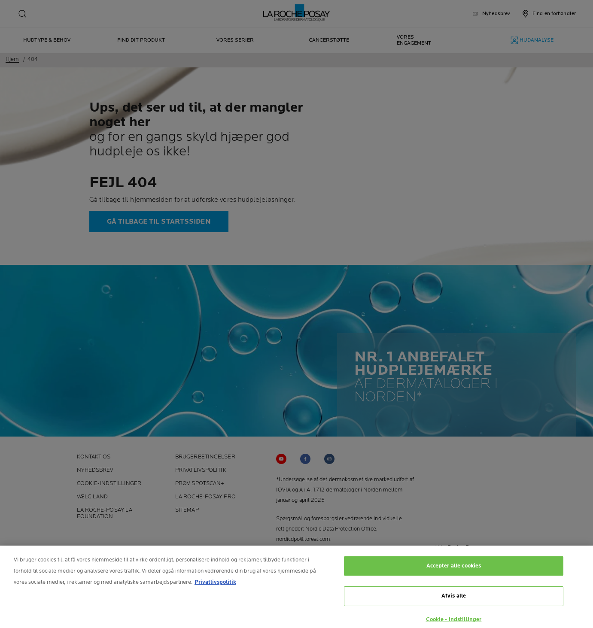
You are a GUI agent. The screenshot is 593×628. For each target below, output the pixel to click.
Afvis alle (453, 598)
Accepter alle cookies (453, 568)
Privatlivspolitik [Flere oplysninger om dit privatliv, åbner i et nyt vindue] (215, 585)
